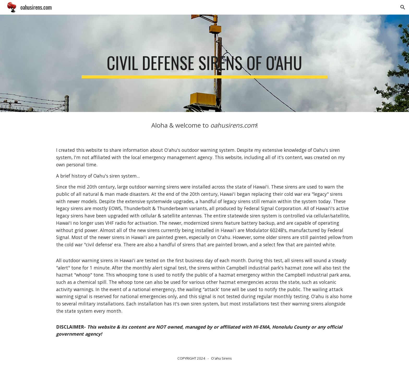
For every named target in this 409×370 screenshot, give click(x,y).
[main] (204, 63)
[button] (402, 7)
